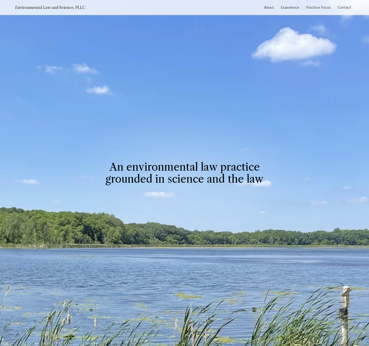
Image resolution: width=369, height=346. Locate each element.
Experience (290, 7)
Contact (344, 7)
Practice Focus (318, 7)
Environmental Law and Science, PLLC (50, 7)
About (269, 7)
